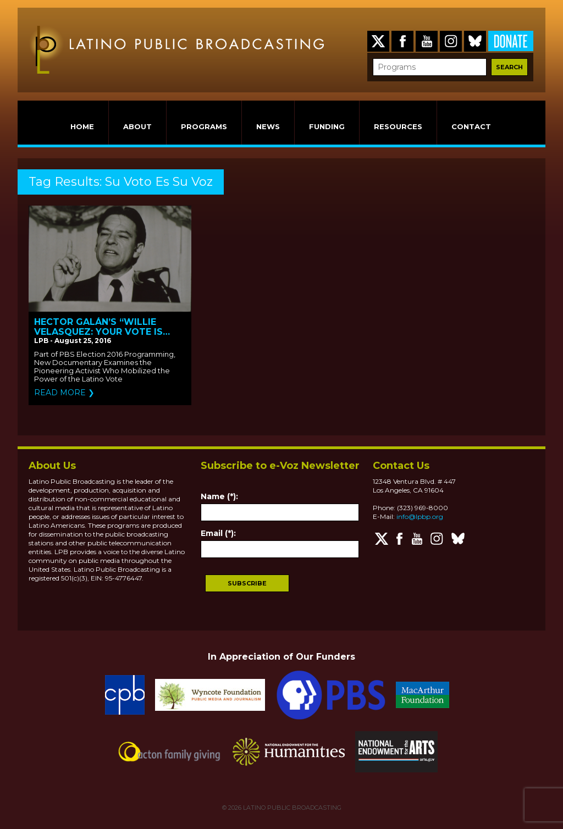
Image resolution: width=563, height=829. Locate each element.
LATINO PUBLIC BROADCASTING (291, 807)
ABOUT (137, 126)
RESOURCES (398, 126)
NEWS (268, 126)
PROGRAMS (204, 126)
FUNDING (327, 126)
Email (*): (218, 533)
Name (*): (219, 496)
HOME (82, 126)
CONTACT (471, 126)
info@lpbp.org (419, 516)
